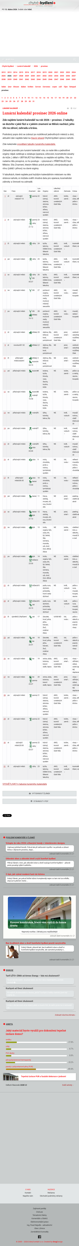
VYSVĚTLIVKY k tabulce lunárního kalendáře (25, 784)
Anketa (8, 1023)
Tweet (5, 815)
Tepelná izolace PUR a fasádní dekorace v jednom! (43, 1075)
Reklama (51, 1192)
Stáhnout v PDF (39, 801)
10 (5, 358)
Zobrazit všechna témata (65, 1014)
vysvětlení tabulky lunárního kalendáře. (36, 144)
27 (5, 677)
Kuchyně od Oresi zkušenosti (19, 987)
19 (5, 512)
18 (5, 496)
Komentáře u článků (39, 1218)
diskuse (8, 969)
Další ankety (67, 1084)
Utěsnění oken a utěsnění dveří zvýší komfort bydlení (30, 857)
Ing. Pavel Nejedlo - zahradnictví (39, 1224)
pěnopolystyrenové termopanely (18, 1059)
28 (5, 695)
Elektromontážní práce (39, 1221)
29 (5, 719)
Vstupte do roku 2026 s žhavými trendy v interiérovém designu (35, 842)
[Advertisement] (39, 35)
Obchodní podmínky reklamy (51, 1195)
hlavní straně (37, 138)
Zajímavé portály (39, 1208)
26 (5, 659)
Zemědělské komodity (39, 1231)
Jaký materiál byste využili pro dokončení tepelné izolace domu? (36, 1031)
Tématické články (40, 1214)
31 (5, 766)
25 (5, 638)
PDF (73, 108)
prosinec (44, 66)
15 (5, 444)
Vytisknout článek (39, 793)
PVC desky (10, 1052)
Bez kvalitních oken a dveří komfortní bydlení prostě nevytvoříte (36, 942)
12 (5, 392)
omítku (8, 1039)
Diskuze (39, 1211)
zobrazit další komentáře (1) (60, 853)
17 (5, 478)
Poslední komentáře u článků (19, 836)
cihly (7, 1046)
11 (5, 371)
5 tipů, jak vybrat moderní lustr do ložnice (25, 873)
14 (5, 428)
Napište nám (28, 1195)
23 (5, 601)
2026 (36, 66)
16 (5, 460)
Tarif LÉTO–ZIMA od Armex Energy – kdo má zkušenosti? (33, 975)
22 (5, 585)
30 (5, 743)
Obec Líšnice (39, 1227)
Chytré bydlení (8, 66)
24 (5, 617)
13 (5, 413)
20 (5, 527)
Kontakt (28, 1192)
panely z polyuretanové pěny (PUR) (19, 1066)
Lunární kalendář (24, 66)
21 (5, 556)
